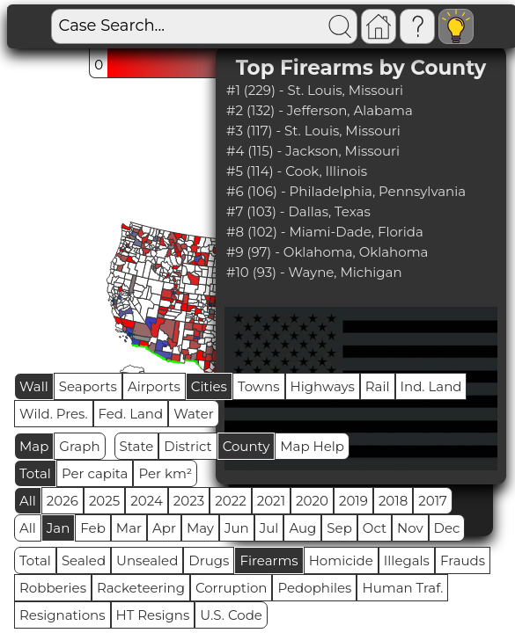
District (187, 446)
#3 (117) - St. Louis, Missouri (313, 130)
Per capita (95, 473)
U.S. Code (231, 615)
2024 (146, 500)
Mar (129, 528)
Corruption (231, 587)
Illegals (407, 560)
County (246, 446)
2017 (432, 500)
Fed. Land (131, 413)
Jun (236, 528)
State (137, 446)
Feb (92, 528)
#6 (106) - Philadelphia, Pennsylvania (346, 191)
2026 (62, 500)
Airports (154, 386)
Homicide (341, 560)
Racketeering (141, 587)
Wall (33, 386)
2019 (353, 500)
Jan (58, 528)
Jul (269, 528)
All (27, 500)
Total (35, 473)
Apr (164, 528)
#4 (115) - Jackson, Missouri (313, 150)
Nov (410, 528)
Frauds (462, 560)
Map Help (312, 446)
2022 (230, 500)
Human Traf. (402, 587)
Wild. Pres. (53, 413)
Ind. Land (431, 386)
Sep (339, 528)
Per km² (165, 473)
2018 (393, 500)
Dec (447, 528)
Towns (259, 386)
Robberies (52, 587)
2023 (188, 500)
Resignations (62, 615)
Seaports (88, 386)
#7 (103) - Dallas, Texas (298, 211)
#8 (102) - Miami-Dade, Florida (324, 231)
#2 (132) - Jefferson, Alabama (319, 110)
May (200, 528)
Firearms (268, 560)
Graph (79, 446)
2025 (104, 500)
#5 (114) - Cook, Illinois (296, 171)
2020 (312, 500)
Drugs (208, 560)
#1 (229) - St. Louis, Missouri (314, 90)
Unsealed (147, 560)
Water (193, 413)
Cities (209, 386)
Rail (377, 386)
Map (33, 446)
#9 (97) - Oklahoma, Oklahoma (327, 252)
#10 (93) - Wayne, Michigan (314, 272)
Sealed (84, 560)
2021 (271, 500)
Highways (323, 386)
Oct (374, 528)
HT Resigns (153, 615)
